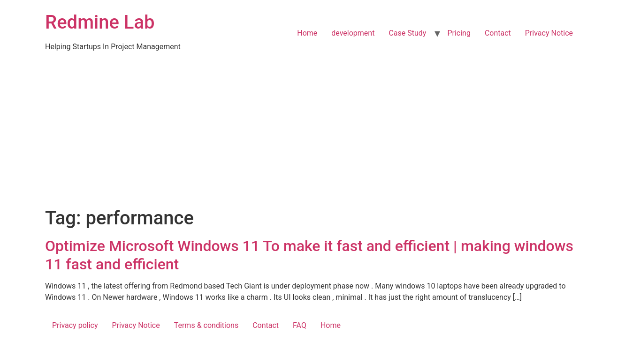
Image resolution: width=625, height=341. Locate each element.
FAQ (299, 325)
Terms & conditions (206, 325)
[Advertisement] (312, 136)
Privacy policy (75, 325)
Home (307, 33)
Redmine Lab (99, 22)
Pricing (459, 33)
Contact (498, 33)
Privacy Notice (549, 33)
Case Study (407, 33)
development (352, 33)
